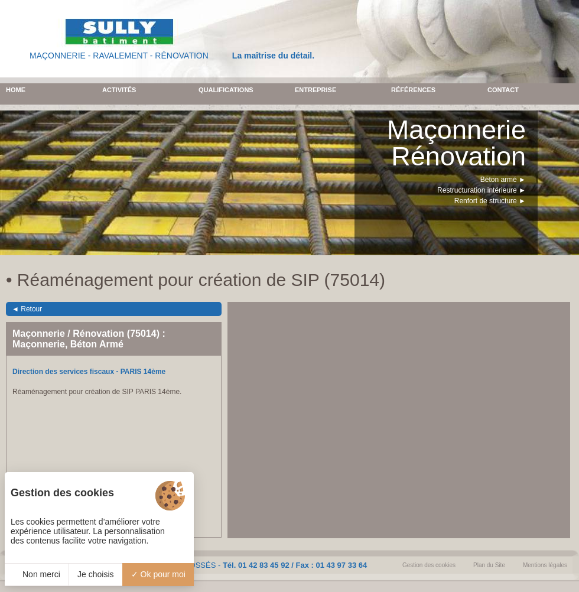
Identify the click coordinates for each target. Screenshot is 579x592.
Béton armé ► (503, 179)
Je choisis (95, 574)
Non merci (36, 574)
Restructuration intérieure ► (481, 190)
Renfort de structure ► (490, 201)
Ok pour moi (158, 574)
